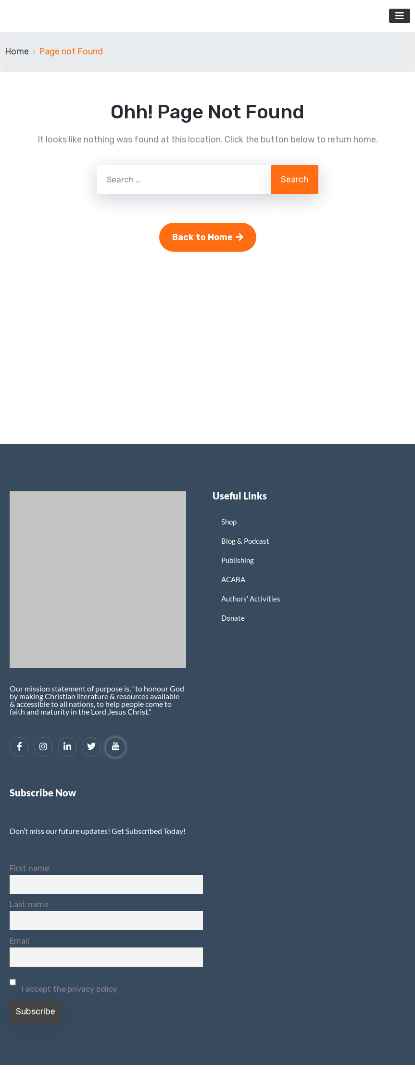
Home (17, 51)
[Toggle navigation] (399, 16)
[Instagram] (43, 746)
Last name (29, 904)
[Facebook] (19, 746)
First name (29, 868)
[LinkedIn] (67, 746)
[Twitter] (91, 746)
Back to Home (207, 237)
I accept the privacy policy (63, 983)
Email (19, 941)
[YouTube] (115, 747)
